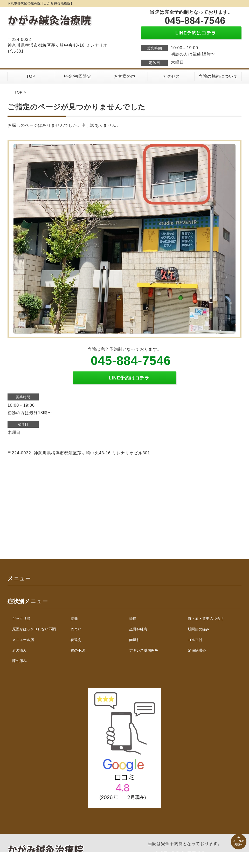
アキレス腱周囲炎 (143, 650)
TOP (31, 76)
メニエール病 (23, 640)
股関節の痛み (199, 629)
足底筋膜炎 (197, 650)
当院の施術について (218, 76)
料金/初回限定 (77, 76)
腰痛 (74, 618)
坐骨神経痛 (138, 629)
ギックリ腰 (21, 618)
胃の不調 (78, 650)
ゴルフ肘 (195, 640)
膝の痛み (19, 661)
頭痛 (132, 618)
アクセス (171, 76)
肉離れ (134, 640)
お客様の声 (124, 76)
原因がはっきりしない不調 (34, 629)
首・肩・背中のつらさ (206, 618)
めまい (76, 629)
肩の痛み (19, 650)
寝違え (76, 640)
